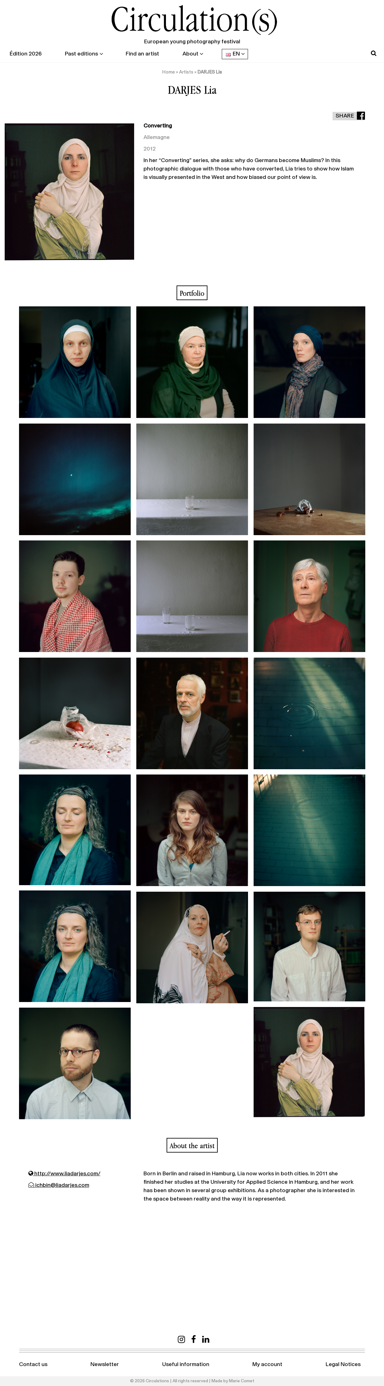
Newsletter (104, 1364)
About (190, 54)
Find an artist (142, 54)
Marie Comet (241, 1381)
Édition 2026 (25, 54)
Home (168, 72)
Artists (186, 72)
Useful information (185, 1364)
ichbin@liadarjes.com (58, 1185)
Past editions (81, 54)
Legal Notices (343, 1364)
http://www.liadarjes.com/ (64, 1174)
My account (267, 1364)
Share (345, 116)
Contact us (33, 1364)
